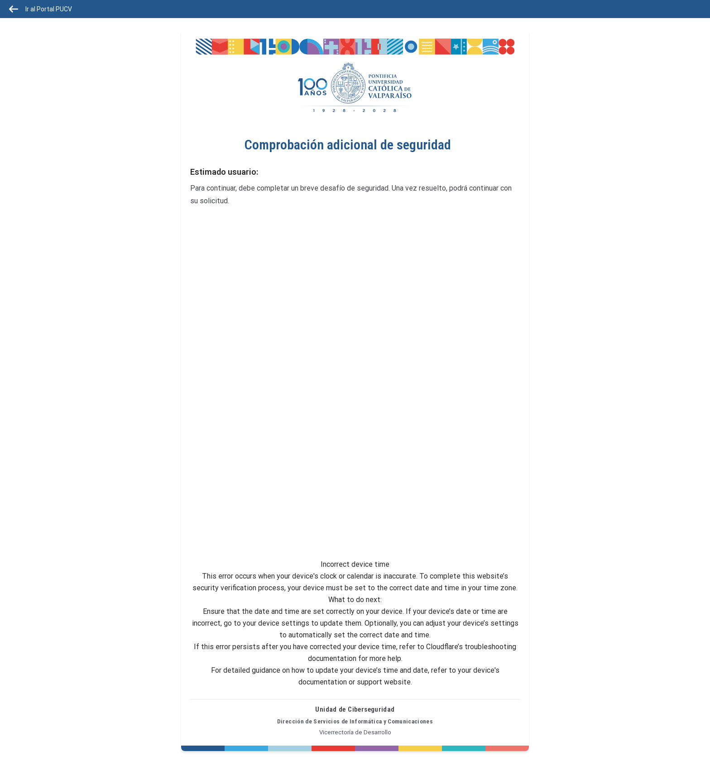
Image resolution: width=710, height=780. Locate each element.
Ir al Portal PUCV (40, 9)
